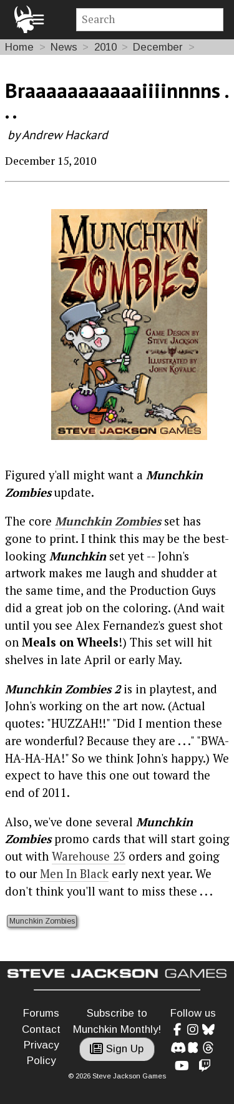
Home (19, 47)
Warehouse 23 (88, 856)
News (64, 47)
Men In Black (74, 873)
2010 (105, 47)
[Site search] (150, 19)
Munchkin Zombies (108, 521)
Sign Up (117, 1049)
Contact (41, 1029)
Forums (41, 1013)
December (158, 47)
